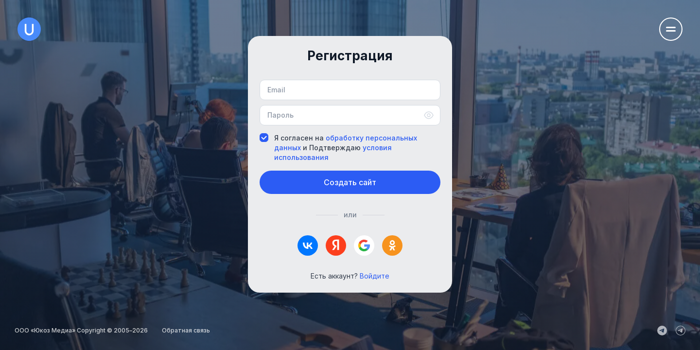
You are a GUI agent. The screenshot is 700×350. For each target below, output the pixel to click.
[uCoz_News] (662, 330)
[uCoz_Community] (680, 330)
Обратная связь (186, 330)
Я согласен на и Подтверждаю (338, 147)
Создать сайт (350, 182)
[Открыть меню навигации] (670, 29)
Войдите (374, 276)
